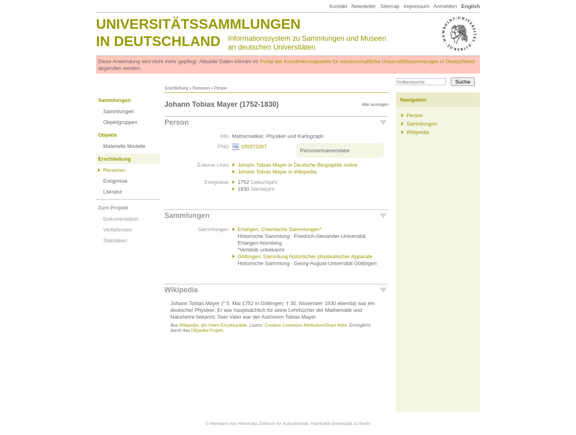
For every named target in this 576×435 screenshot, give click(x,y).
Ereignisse (115, 181)
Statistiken (115, 240)
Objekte (107, 135)
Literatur (112, 192)
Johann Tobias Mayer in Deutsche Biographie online (298, 165)
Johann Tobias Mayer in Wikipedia (277, 172)
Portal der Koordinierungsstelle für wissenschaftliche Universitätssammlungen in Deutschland (367, 61)
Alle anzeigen (375, 104)
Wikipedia (181, 290)
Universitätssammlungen (198, 24)
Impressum (416, 6)
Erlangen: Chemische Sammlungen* (280, 229)
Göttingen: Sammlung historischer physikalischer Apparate (305, 256)
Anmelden (445, 6)
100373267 (254, 147)
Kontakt (338, 6)
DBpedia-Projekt (207, 330)
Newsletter (363, 6)
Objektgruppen (120, 122)
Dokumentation (120, 219)
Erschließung (176, 88)
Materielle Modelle (124, 146)
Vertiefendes (117, 230)
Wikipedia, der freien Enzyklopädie (213, 325)
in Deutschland (158, 41)
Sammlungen (114, 100)
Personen (201, 88)
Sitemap (390, 6)
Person (176, 122)
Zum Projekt (113, 208)
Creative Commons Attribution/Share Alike (306, 325)
